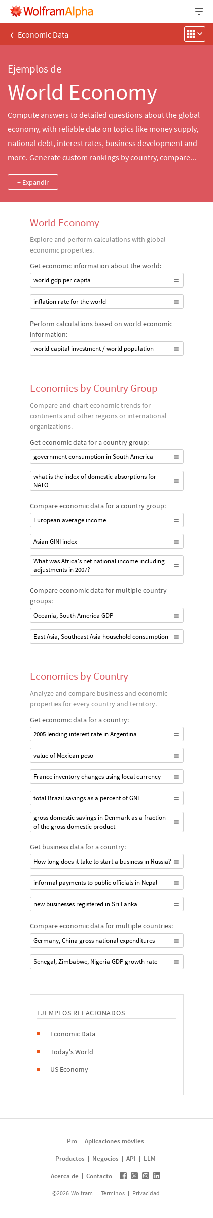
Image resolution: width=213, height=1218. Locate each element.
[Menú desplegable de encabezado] (199, 11)
